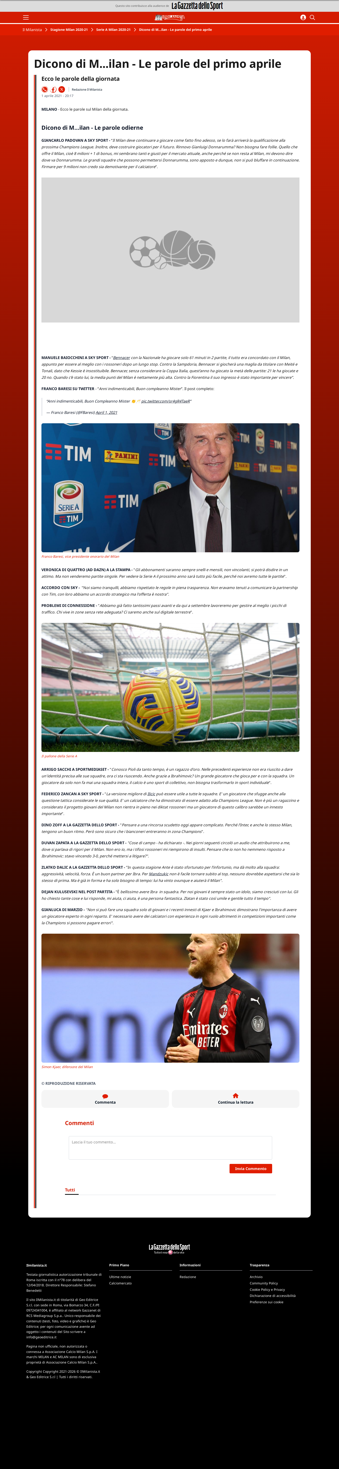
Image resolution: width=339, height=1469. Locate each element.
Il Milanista (32, 29)
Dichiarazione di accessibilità (273, 1295)
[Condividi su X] (61, 89)
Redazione (188, 1277)
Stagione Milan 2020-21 (69, 29)
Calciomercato (120, 1283)
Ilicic (151, 793)
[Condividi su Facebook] (53, 89)
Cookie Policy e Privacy (267, 1289)
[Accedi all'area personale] (303, 17)
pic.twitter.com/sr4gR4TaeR (165, 401)
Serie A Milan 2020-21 (113, 29)
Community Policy (264, 1283)
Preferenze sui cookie (266, 1302)
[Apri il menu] (26, 17)
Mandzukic (158, 873)
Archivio (256, 1277)
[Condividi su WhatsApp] (44, 89)
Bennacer (121, 357)
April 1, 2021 (106, 412)
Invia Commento (250, 1168)
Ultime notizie (120, 1277)
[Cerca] (313, 17)
